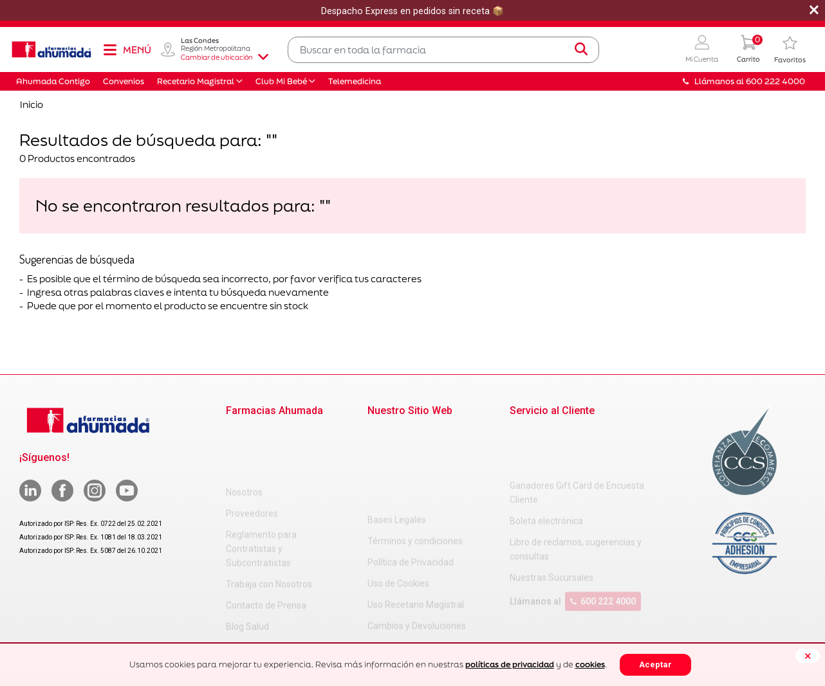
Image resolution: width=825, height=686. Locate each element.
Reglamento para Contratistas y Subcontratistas (261, 490)
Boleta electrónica (546, 469)
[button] (701, 50)
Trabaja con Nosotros (269, 526)
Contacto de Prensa (266, 547)
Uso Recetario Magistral (415, 519)
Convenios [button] (123, 81)
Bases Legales (396, 434)
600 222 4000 (603, 550)
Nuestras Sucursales (551, 526)
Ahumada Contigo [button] (53, 81)
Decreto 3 (387, 561)
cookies (590, 664)
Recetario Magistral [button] (195, 81)
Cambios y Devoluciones (416, 540)
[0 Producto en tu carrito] (748, 50)
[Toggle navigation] (126, 49)
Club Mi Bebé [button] (281, 81)
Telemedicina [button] (354, 81)
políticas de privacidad (509, 664)
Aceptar (655, 664)
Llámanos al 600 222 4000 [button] (744, 81)
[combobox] (443, 50)
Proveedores (252, 455)
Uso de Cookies (398, 497)
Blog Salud (247, 568)
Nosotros (244, 434)
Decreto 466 (392, 582)
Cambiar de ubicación (224, 57)
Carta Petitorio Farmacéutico (426, 604)
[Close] (807, 656)
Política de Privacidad (410, 476)
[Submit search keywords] (581, 49)
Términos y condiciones (415, 455)
